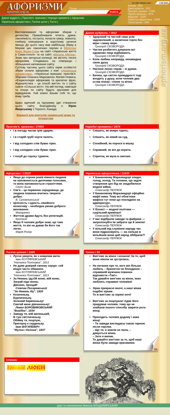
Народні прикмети (58, 17)
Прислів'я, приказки (34, 17)
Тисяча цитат (40, 21)
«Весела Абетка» (64, 54)
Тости (53, 21)
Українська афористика (16, 21)
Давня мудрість (11, 17)
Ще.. (156, 88)
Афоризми (78, 17)
